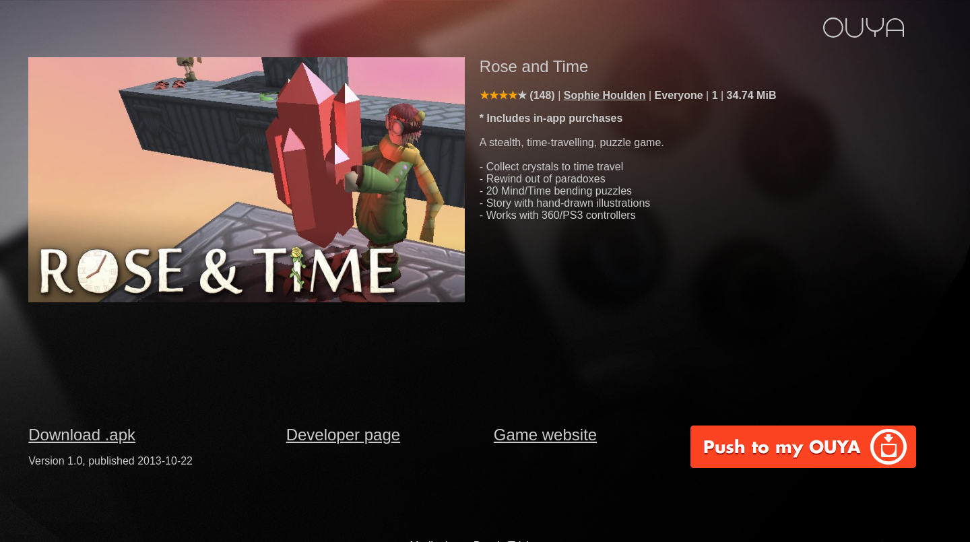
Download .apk (81, 435)
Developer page (343, 435)
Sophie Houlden (605, 95)
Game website (545, 435)
